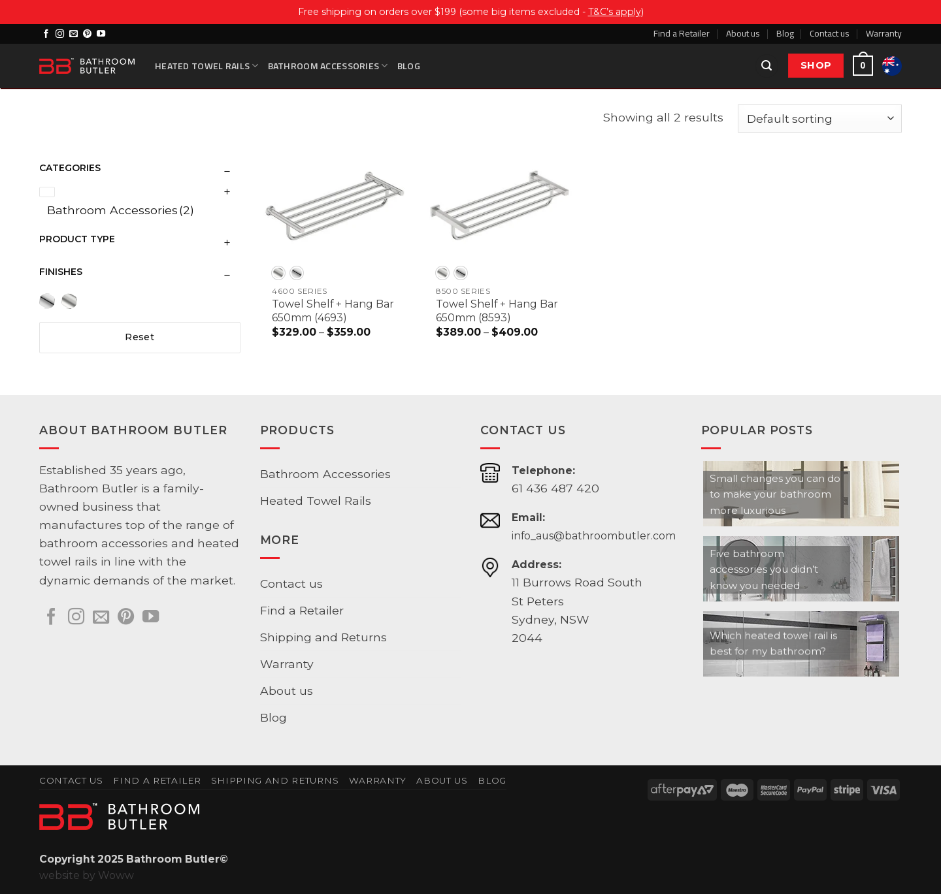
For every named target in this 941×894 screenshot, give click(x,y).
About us (743, 33)
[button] (766, 66)
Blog (785, 33)
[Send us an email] (73, 34)
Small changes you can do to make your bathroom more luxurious (775, 494)
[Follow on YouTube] (101, 34)
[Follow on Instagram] (60, 34)
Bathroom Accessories (328, 65)
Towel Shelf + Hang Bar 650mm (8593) (497, 311)
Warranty (884, 33)
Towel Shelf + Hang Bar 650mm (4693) (333, 311)
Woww (116, 875)
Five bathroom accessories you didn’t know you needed (764, 569)
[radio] (278, 272)
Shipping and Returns (323, 637)
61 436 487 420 (555, 488)
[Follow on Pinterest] (87, 34)
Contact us (830, 33)
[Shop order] (820, 118)
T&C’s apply (614, 12)
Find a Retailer (681, 33)
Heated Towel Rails (207, 65)
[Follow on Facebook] (46, 34)
